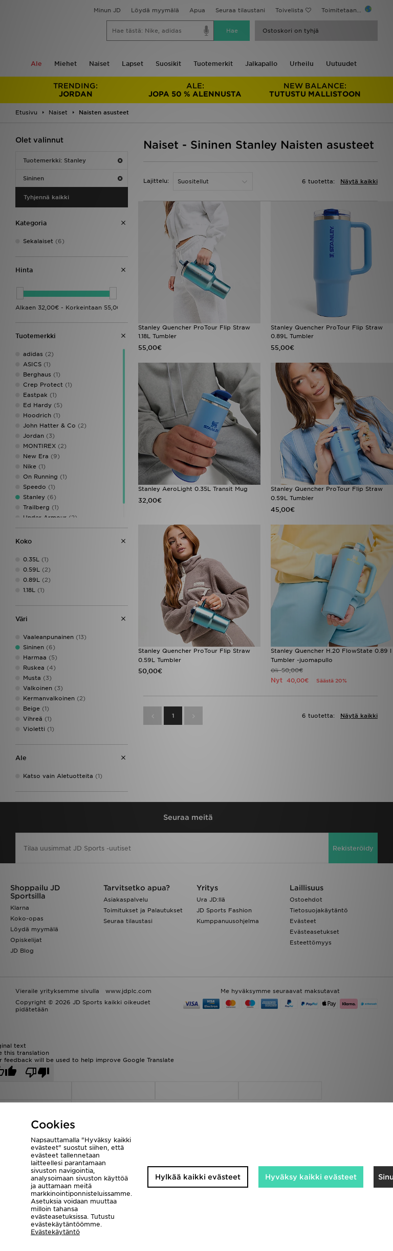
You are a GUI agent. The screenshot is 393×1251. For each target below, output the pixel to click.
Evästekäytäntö (55, 1232)
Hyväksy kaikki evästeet (311, 1177)
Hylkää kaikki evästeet (198, 1177)
